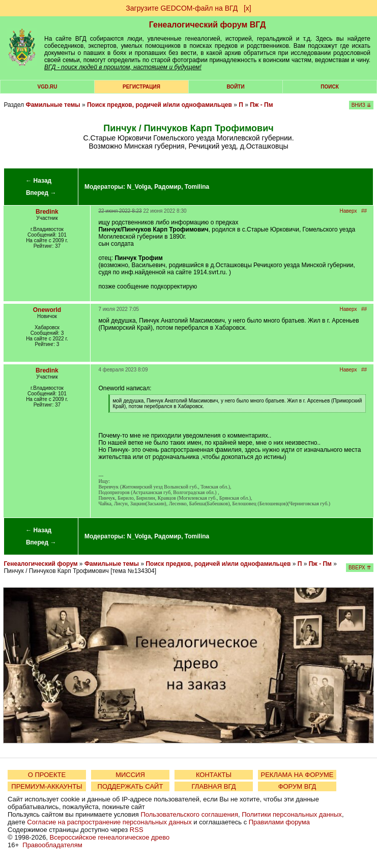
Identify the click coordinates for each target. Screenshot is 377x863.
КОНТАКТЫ (213, 775)
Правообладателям (52, 845)
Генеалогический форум (40, 563)
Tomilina (197, 186)
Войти (235, 87)
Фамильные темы (52, 104)
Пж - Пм (261, 104)
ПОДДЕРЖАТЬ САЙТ (130, 786)
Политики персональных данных (292, 814)
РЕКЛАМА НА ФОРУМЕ (296, 775)
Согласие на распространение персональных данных (109, 822)
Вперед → (41, 192)
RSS (136, 829)
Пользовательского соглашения (189, 814)
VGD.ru (47, 87)
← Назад (38, 180)
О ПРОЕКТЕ (47, 775)
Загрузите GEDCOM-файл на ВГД (182, 8)
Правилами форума (279, 822)
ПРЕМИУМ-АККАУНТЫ (46, 786)
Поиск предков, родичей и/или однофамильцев (159, 104)
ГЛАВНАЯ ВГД (214, 786)
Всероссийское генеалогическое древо (110, 837)
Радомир (167, 186)
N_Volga (139, 186)
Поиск (329, 87)
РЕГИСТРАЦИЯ (141, 87)
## (364, 211)
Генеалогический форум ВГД (207, 24)
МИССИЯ (130, 775)
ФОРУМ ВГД (297, 786)
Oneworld (47, 309)
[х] (247, 8)
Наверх (348, 211)
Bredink (47, 211)
